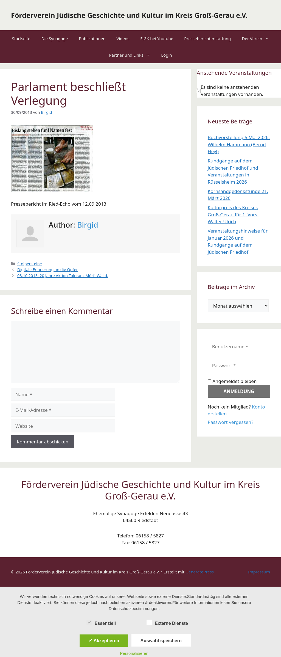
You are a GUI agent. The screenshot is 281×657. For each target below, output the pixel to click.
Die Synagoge (54, 38)
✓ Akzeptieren (104, 640)
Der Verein (258, 38)
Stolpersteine (29, 263)
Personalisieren (134, 653)
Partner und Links (132, 55)
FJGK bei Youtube (156, 38)
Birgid (87, 225)
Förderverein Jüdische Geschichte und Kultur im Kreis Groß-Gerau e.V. (129, 15)
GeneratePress (200, 572)
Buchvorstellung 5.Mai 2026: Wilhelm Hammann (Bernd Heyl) (239, 144)
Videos (122, 38)
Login (166, 55)
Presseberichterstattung (207, 38)
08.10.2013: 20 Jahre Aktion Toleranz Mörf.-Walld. (62, 275)
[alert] (239, 91)
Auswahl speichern (161, 640)
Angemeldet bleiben (232, 381)
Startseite (21, 38)
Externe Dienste (167, 622)
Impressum (259, 572)
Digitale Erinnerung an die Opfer (47, 269)
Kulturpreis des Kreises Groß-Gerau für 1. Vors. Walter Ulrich (233, 214)
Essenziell (101, 622)
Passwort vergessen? (230, 422)
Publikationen (92, 38)
